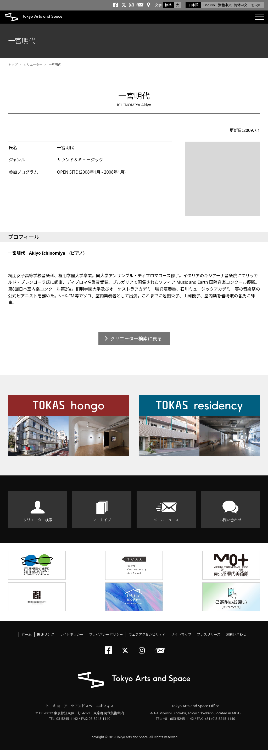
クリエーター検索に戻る (136, 338)
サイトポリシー (71, 634)
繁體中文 (225, 5)
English (209, 5)
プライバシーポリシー (106, 634)
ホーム (26, 634)
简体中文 (240, 5)
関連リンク (45, 634)
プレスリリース (208, 634)
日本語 (193, 5)
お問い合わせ (230, 519)
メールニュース (166, 519)
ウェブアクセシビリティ (147, 634)
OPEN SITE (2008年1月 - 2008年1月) (91, 172)
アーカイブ (102, 519)
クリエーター (33, 64)
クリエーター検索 (37, 519)
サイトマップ (181, 634)
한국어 (256, 5)
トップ (13, 64)
